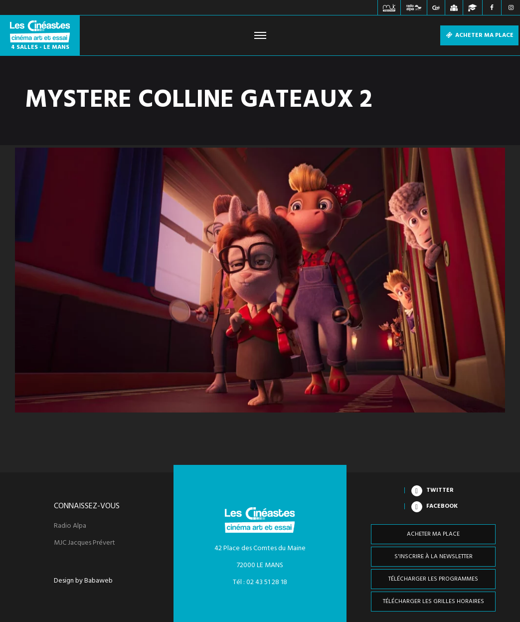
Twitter (440, 490)
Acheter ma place (479, 35)
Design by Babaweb (83, 581)
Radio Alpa (70, 526)
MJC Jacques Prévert (84, 543)
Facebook (442, 506)
